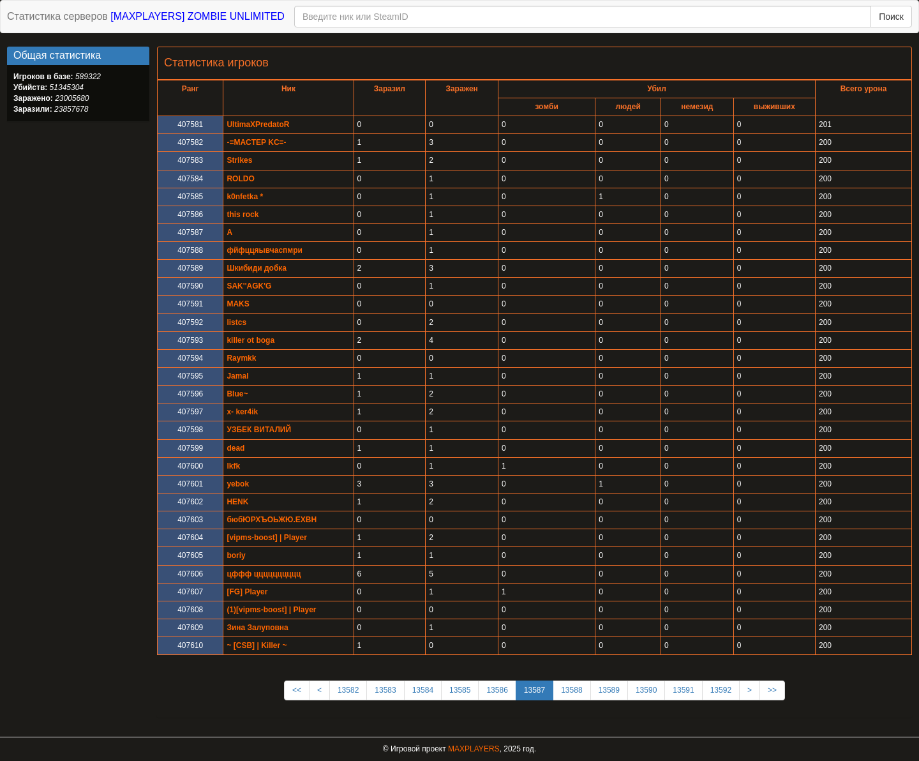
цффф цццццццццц (264, 573)
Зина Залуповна (257, 627)
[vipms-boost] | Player (266, 537)
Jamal (237, 376)
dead (235, 448)
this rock (242, 214)
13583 (385, 690)
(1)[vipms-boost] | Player (271, 609)
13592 (720, 690)
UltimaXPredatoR (258, 124)
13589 (609, 690)
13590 (646, 690)
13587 (534, 690)
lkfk (233, 466)
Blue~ (237, 393)
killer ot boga (250, 340)
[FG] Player (247, 591)
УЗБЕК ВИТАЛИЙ (259, 429)
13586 (496, 690)
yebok (238, 483)
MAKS (238, 303)
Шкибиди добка (257, 268)
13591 (683, 690)
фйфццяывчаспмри (264, 250)
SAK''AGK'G (249, 286)
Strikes (239, 160)
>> (772, 690)
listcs (236, 322)
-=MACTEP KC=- (256, 142)
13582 (348, 690)
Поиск (891, 16)
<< (296, 690)
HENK (237, 501)
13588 (571, 690)
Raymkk (241, 358)
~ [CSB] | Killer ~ (257, 645)
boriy (236, 555)
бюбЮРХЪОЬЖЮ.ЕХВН (272, 519)
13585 (459, 690)
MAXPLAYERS (473, 748)
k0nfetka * (245, 196)
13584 (422, 690)
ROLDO (240, 178)
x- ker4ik (242, 411)
